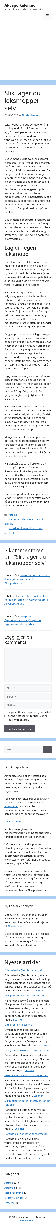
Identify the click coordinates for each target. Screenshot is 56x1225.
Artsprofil (10, 1187)
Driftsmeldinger (13, 1197)
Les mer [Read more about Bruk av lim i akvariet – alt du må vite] (38, 1095)
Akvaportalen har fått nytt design (24, 995)
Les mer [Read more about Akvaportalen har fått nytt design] (18, 1019)
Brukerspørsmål (14, 1192)
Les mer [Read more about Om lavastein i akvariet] (45, 1045)
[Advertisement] (28, 52)
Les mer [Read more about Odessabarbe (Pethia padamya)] (38, 990)
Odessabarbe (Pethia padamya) (23, 970)
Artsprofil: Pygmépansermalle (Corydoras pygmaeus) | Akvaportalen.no (22, 620)
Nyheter (9, 1203)
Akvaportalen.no (20, 5)
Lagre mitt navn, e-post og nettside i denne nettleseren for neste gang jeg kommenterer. (29, 715)
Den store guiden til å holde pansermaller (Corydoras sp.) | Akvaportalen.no (26, 599)
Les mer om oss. (14, 821)
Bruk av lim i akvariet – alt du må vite (26, 1075)
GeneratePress (28, 1220)
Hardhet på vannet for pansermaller (25, 1133)
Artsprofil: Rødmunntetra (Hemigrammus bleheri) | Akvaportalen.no (27, 579)
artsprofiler (11, 806)
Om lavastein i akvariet (18, 1024)
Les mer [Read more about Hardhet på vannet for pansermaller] (39, 1158)
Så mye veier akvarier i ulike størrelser (27, 1050)
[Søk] (47, 749)
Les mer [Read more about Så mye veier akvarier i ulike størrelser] (29, 1070)
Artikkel (13, 514)
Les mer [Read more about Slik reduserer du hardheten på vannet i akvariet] (19, 1128)
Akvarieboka (15, 926)
